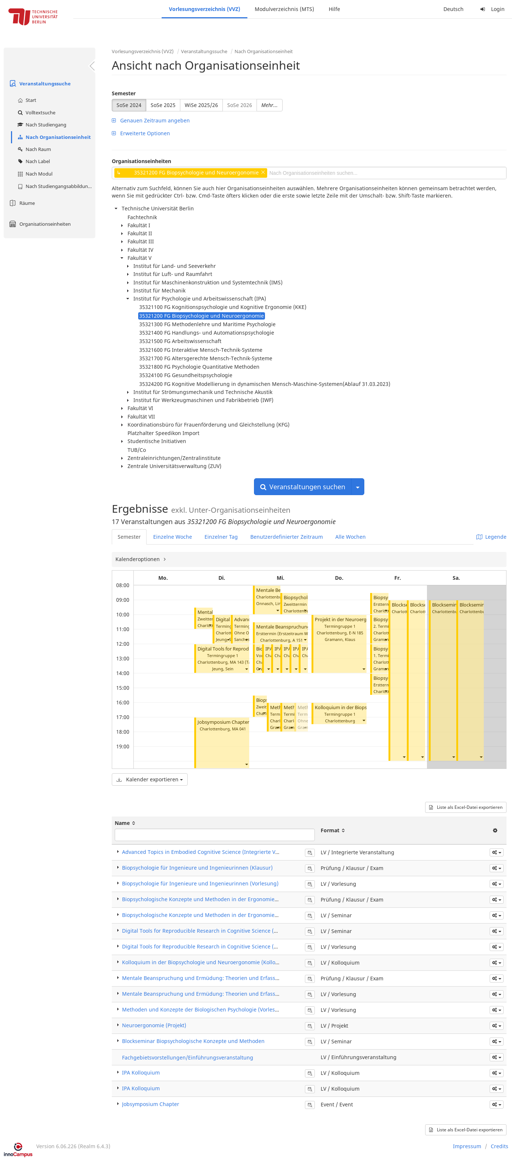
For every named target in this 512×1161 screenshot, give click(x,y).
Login (491, 8)
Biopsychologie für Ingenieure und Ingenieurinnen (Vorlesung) (200, 883)
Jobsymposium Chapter (223, 722)
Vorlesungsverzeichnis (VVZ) (204, 8)
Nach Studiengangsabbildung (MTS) (55, 186)
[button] (209, 625)
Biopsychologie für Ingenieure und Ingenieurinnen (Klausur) (197, 867)
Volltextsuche (35, 112)
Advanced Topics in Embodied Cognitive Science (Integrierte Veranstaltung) (215, 851)
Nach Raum (33, 149)
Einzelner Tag (221, 536)
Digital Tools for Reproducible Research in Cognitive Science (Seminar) (209, 930)
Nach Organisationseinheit (53, 137)
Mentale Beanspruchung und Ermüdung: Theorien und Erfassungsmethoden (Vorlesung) (232, 993)
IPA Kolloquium (141, 1072)
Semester (124, 93)
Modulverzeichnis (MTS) (284, 8)
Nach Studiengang (41, 124)
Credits (499, 1146)
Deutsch (453, 8)
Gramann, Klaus (340, 639)
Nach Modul (34, 173)
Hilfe (334, 8)
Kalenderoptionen (138, 559)
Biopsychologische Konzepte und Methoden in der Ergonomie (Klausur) (210, 899)
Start (26, 100)
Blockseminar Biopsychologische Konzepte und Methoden (193, 1040)
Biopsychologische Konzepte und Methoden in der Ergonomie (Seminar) (211, 914)
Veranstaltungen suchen (302, 486)
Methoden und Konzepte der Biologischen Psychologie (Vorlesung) (204, 1009)
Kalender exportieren (150, 779)
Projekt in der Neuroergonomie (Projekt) (359, 619)
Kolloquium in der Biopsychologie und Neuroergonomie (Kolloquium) (207, 962)
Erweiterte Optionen (141, 133)
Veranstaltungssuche (39, 83)
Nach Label (33, 161)
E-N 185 (356, 632)
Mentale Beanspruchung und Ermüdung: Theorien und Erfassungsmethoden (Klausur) (229, 977)
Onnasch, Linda (271, 603)
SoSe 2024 (129, 105)
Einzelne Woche (172, 536)
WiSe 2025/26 (201, 105)
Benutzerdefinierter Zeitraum (286, 536)
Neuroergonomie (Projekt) (154, 1025)
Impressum (467, 1146)
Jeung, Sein (222, 668)
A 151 (297, 640)
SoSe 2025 (163, 105)
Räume (21, 203)
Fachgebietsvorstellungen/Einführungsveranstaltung (187, 1057)
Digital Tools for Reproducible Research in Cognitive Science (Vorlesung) (211, 946)
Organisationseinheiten (39, 224)
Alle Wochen (350, 536)
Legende (491, 536)
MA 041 (239, 728)
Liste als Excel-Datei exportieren (465, 807)
